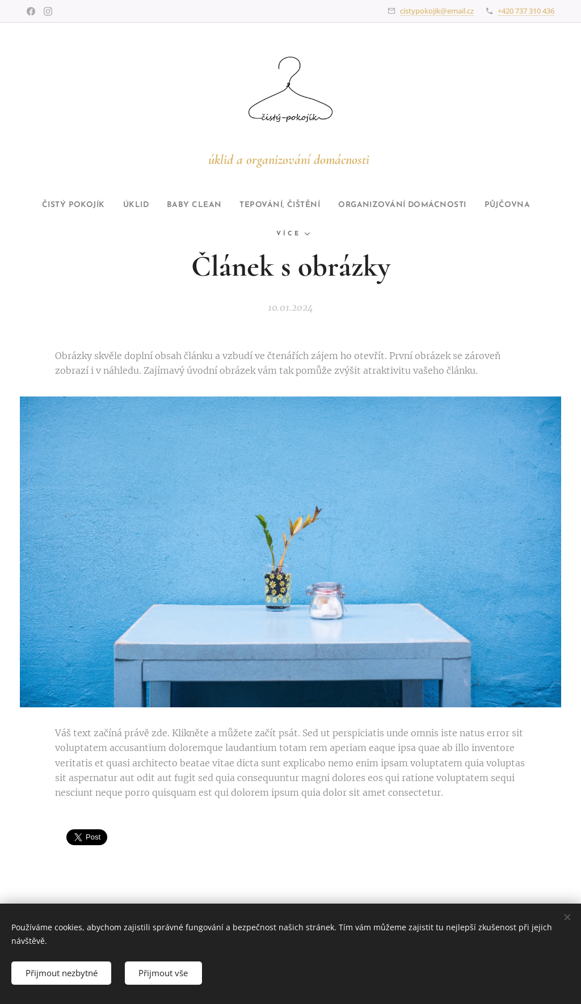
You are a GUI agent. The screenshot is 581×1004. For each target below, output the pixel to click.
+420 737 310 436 (526, 11)
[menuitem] (141, 205)
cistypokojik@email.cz (437, 11)
